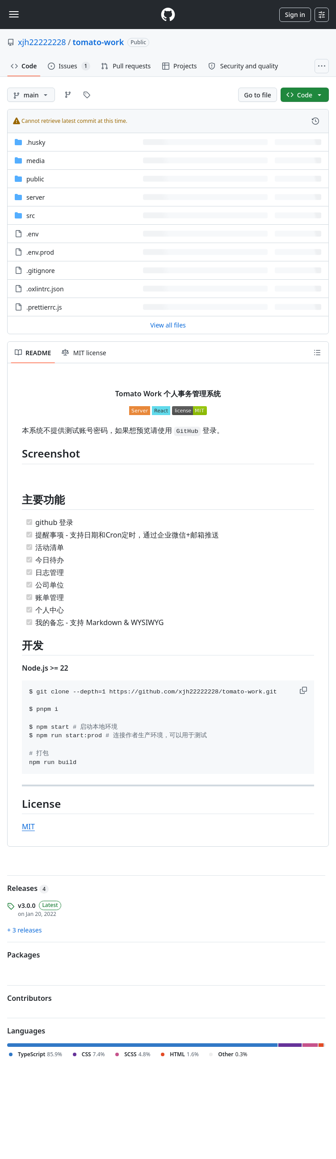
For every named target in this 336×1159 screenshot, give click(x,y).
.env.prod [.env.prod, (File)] (40, 252)
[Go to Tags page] (86, 95)
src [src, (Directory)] (30, 215)
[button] (304, 690)
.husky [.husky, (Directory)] (35, 142)
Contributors (29, 998)
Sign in (295, 14)
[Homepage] (168, 14)
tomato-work (98, 42)
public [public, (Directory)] (35, 179)
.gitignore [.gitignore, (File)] (40, 270)
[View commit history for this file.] (315, 121)
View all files (168, 325)
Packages (23, 955)
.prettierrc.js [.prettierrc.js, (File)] (44, 307)
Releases (28, 888)
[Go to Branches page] (68, 95)
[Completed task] (29, 522)
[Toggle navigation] (14, 14)
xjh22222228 (42, 42)
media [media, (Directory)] (35, 160)
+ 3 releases (24, 930)
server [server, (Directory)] (35, 197)
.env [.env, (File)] (32, 234)
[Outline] (317, 352)
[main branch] (31, 95)
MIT (28, 826)
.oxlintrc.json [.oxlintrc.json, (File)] (45, 289)
